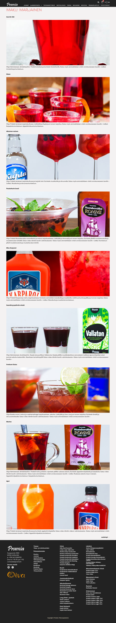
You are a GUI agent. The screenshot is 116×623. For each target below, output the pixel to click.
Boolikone (76, 5)
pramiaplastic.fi (94, 5)
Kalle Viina (89, 581)
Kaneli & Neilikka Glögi (67, 565)
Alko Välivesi (64, 593)
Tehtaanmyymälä (49, 5)
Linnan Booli (64, 575)
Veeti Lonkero (64, 599)
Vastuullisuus (60, 5)
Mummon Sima (64, 594)
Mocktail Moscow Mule (67, 589)
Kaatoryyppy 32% (92, 570)
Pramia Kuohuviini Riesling (68, 561)
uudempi (105, 537)
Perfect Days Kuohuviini (68, 552)
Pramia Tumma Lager (93, 597)
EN (109, 2)
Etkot (8, 74)
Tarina (69, 5)
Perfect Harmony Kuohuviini (69, 554)
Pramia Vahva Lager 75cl (94, 602)
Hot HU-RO (10, 17)
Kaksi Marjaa (90, 579)
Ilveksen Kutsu (11, 364)
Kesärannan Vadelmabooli (68, 571)
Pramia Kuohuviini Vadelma (69, 557)
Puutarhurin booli (12, 189)
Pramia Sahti (90, 595)
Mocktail (84, 5)
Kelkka (62, 573)
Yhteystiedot (105, 5)
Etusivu (36, 554)
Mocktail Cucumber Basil (68, 591)
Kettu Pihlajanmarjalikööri (94, 548)
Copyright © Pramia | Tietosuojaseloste (58, 618)
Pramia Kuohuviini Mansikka (69, 559)
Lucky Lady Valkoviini (67, 550)
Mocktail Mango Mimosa (68, 585)
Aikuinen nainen (12, 131)
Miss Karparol (11, 248)
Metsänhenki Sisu (92, 554)
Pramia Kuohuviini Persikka (69, 555)
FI (105, 2)
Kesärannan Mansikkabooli (68, 570)
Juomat (26, 5)
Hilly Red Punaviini (66, 548)
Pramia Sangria (65, 563)
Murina (9, 422)
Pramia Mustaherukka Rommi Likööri (95, 559)
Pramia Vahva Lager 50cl (94, 604)
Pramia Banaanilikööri (93, 555)
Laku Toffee (90, 550)
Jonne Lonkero (65, 601)
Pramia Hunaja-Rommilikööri (95, 557)
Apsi (8, 481)
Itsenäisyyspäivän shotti (15, 305)
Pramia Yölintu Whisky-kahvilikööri (93, 563)
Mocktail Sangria (65, 587)
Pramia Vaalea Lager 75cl (94, 598)
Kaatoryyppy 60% (92, 572)
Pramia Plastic (38, 569)
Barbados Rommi (91, 588)
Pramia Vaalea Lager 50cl (94, 600)
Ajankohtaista (36, 5)
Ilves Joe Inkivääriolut (93, 593)
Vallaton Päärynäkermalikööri (96, 565)
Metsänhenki (90, 552)
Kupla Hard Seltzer (66, 610)
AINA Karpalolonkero (66, 603)
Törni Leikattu (90, 583)
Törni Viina (89, 574)
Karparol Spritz (65, 580)
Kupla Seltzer (64, 608)
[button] (98, 2)
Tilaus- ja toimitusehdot (41, 548)
